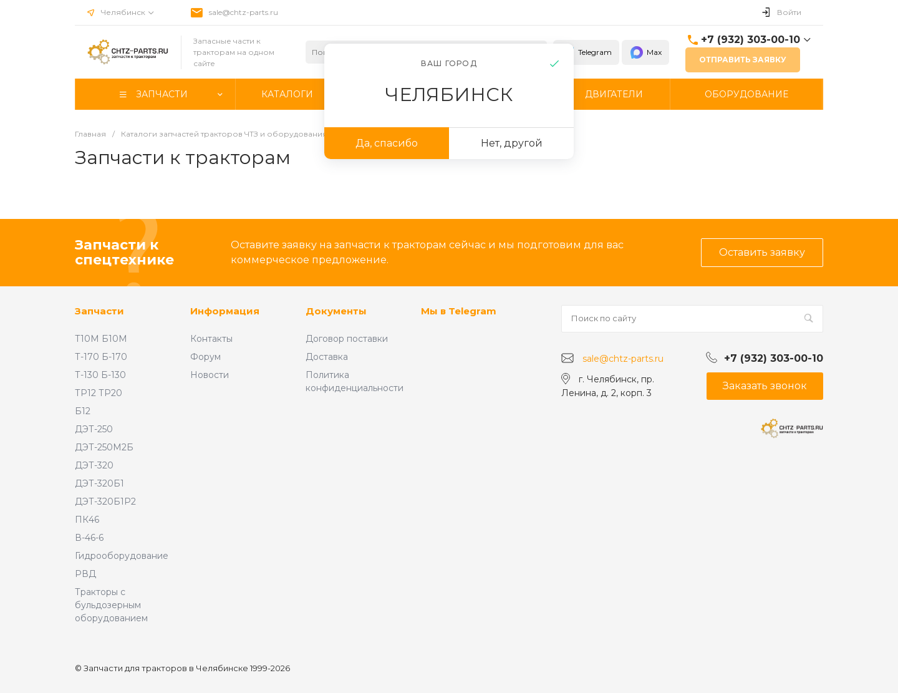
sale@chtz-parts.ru (243, 12)
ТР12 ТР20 (98, 393)
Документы (336, 311)
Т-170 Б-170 (101, 356)
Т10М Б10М (101, 338)
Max (645, 52)
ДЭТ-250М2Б (104, 447)
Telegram (586, 52)
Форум (205, 356)
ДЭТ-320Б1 (99, 483)
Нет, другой (512, 143)
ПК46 (87, 519)
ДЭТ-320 (94, 465)
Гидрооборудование (121, 555)
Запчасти (99, 311)
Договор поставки (347, 338)
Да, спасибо (386, 143)
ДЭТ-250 (94, 429)
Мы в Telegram (458, 311)
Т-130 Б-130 (100, 374)
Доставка (327, 356)
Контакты (211, 338)
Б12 (82, 411)
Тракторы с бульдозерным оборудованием (111, 605)
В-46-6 (89, 537)
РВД (85, 573)
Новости (209, 374)
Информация (224, 311)
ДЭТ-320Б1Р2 (105, 501)
